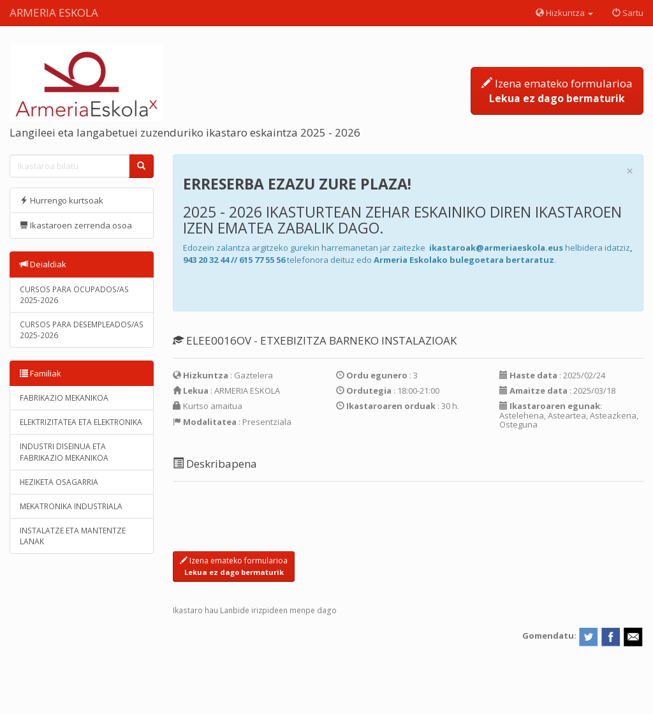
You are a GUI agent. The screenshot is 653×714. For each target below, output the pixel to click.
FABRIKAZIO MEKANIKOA (64, 397)
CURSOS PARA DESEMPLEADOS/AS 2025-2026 (81, 330)
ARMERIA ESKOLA (54, 12)
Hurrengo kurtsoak (61, 200)
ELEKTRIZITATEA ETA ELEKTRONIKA (81, 422)
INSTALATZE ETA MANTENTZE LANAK (73, 536)
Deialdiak (43, 264)
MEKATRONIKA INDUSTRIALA (71, 506)
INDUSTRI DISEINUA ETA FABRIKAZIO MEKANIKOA (64, 452)
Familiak (40, 373)
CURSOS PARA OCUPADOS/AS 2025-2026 (74, 295)
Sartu (627, 13)
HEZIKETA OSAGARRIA (59, 482)
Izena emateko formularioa (557, 90)
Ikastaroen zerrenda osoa (76, 225)
